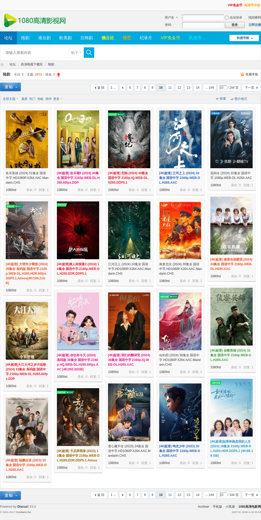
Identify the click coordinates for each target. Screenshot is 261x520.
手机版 (217, 506)
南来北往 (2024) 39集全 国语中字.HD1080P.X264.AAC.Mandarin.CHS (180, 268)
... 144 (209, 87)
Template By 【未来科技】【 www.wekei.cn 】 (56, 512)
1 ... (113, 87)
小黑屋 (230, 506)
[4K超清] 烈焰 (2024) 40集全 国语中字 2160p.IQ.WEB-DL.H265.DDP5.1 (128, 177)
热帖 (40, 99)
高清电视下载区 (32, 64)
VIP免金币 (235, 5)
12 (179, 87)
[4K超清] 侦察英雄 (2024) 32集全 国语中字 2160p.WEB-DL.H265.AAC (230, 355)
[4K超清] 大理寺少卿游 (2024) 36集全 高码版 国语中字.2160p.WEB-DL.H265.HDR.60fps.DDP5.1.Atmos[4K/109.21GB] (27, 273)
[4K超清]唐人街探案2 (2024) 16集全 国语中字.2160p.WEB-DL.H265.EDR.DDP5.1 (78, 268)
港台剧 (44, 38)
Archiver (203, 506)
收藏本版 (252, 74)
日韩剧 (86, 38)
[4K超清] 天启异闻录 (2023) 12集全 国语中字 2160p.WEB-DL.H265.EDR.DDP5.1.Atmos (78, 455)
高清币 (195, 38)
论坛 (8, 38)
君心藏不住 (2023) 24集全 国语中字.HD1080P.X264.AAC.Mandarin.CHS (129, 450)
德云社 (108, 38)
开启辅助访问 (225, 3)
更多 (56, 99)
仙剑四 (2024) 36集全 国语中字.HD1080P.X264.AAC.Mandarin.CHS (180, 359)
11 (170, 87)
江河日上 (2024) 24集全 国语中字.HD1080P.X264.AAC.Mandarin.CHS (129, 268)
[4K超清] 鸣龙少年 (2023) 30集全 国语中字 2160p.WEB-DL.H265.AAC (179, 450)
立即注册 (254, 25)
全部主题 (9, 99)
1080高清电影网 (2, 64)
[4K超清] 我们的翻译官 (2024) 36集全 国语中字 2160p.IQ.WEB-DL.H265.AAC (129, 359)
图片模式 (241, 99)
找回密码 (254, 17)
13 (188, 87)
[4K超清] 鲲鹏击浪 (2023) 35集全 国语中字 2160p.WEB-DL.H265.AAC (26, 465)
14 (197, 87)
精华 (48, 99)
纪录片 (146, 38)
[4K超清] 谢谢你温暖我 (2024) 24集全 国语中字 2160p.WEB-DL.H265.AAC (231, 264)
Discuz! (23, 506)
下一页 (249, 87)
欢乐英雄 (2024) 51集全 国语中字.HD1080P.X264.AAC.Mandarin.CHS (27, 177)
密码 (168, 25)
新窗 (223, 98)
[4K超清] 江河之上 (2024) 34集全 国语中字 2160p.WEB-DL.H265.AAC (179, 177)
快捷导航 (243, 38)
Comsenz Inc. (24, 512)
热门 (32, 99)
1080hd (11, 190)
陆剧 (25, 38)
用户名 (169, 17)
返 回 (100, 87)
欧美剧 (65, 38)
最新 (24, 99)
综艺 (127, 38)
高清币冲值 (252, 5)
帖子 (75, 52)
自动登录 (233, 17)
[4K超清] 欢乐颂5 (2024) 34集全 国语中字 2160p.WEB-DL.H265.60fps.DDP (78, 177)
